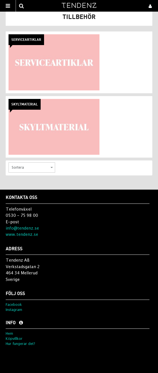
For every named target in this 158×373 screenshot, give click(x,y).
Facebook (14, 304)
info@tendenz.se (22, 228)
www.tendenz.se (22, 234)
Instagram (14, 310)
